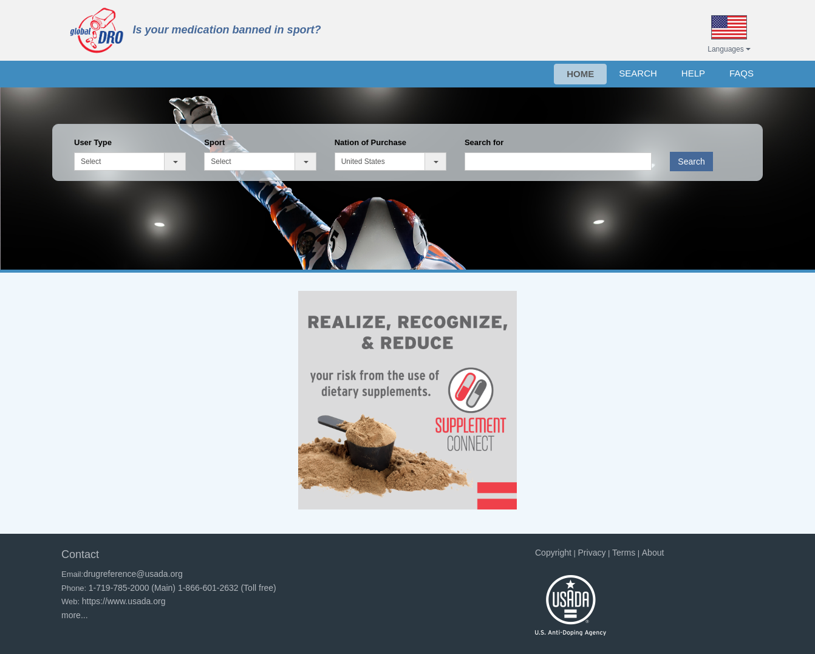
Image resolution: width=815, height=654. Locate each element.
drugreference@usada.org (133, 574)
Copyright (553, 552)
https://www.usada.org (124, 601)
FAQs (741, 73)
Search (691, 161)
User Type (93, 142)
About (653, 552)
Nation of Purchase (370, 142)
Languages (729, 49)
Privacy (592, 552)
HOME (580, 74)
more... (74, 615)
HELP (693, 73)
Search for (484, 142)
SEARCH (638, 73)
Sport (214, 142)
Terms (623, 552)
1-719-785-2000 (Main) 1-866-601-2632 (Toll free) (182, 588)
